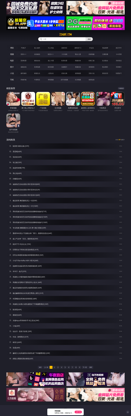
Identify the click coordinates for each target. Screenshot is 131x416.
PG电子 (23, 48)
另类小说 (91, 73)
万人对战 (51, 48)
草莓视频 (51, 80)
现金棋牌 (105, 48)
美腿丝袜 (78, 67)
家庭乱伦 (37, 73)
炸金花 (91, 48)
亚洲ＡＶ (23, 54)
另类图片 (119, 67)
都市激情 (23, 73)
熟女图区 (105, 67)
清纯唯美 (91, 67)
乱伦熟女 (105, 61)
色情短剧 (91, 80)
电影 (12, 60)
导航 (12, 79)
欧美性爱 (64, 61)
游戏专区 (64, 48)
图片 (12, 67)
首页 (40, 367)
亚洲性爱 (23, 61)
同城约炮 (23, 80)
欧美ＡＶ (51, 54)
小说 (12, 73)
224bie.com (65, 34)
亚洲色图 (37, 67)
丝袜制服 (91, 54)
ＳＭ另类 (119, 54)
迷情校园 (78, 73)
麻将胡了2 (78, 48)
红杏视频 (78, 80)
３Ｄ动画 (64, 54)
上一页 (46, 367)
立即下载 (78, 412)
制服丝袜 (78, 61)
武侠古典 (64, 73)
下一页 (85, 367)
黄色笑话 (105, 73)
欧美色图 (51, 67)
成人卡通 (51, 61)
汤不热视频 (64, 80)
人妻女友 (51, 73)
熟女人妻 (78, 54)
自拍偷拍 (37, 54)
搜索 (89, 39)
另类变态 (119, 61)
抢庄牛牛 (119, 48)
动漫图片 (64, 67)
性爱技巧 (119, 73)
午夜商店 (37, 80)
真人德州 (37, 48)
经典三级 (91, 61)
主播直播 (105, 54)
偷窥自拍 (23, 67)
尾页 (91, 367)
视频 (12, 54)
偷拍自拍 (37, 61)
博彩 (12, 48)
